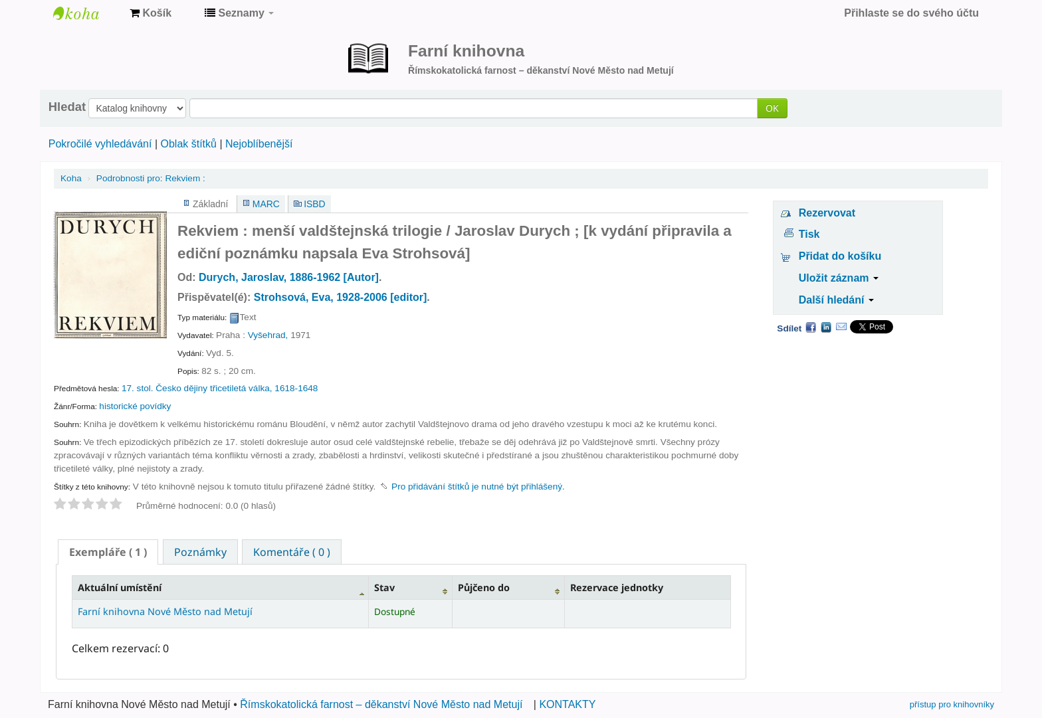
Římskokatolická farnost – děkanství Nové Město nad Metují (381, 704)
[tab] (108, 552)
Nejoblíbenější (258, 143)
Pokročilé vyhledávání (100, 143)
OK (772, 108)
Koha (71, 178)
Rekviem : (150, 178)
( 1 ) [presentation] (108, 552)
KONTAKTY (567, 704)
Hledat (67, 107)
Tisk (809, 234)
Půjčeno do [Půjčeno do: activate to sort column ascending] (484, 587)
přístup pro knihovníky (952, 704)
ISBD (314, 204)
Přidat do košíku (840, 256)
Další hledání (836, 300)
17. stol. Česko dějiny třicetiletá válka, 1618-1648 (220, 388)
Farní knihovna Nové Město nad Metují (86, 13)
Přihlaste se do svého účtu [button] (911, 13)
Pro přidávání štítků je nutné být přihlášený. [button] (478, 487)
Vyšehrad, (268, 335)
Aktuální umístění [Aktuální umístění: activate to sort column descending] (119, 587)
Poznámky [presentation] (200, 552)
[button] (150, 13)
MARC (266, 204)
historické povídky (135, 406)
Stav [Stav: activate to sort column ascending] (384, 587)
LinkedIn (826, 326)
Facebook (810, 326)
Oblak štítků (188, 143)
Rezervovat (827, 213)
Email (841, 326)
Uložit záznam (839, 278)
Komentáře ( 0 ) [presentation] (291, 552)
